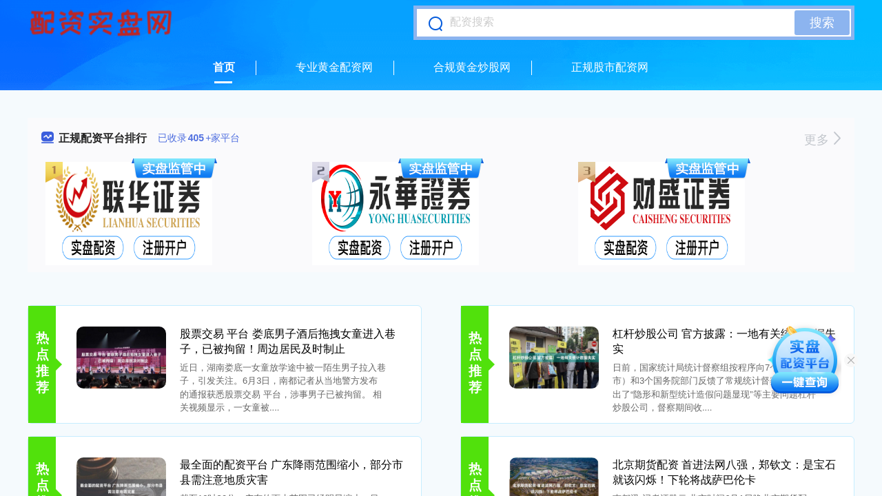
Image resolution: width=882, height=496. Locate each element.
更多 (822, 140)
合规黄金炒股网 (472, 67)
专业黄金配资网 (334, 67)
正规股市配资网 (609, 67)
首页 (224, 67)
